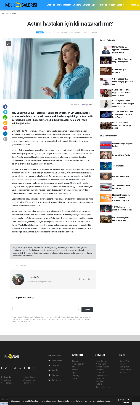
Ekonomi (51, 5)
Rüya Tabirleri (125, 370)
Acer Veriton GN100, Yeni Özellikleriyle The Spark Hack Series (122, 114)
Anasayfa (5, 13)
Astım (22, 150)
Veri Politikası (6, 383)
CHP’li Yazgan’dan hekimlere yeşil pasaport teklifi (122, 81)
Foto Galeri (55, 356)
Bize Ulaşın (55, 380)
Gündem (77, 5)
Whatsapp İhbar (29, 380)
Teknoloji (103, 5)
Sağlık (112, 5)
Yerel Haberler (64, 5)
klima (80, 138)
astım (61, 138)
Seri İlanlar (100, 381)
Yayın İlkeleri (6, 380)
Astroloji (123, 373)
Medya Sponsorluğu (120, 176)
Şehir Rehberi (101, 384)
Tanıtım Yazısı (118, 166)
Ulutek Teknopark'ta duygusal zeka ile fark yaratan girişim (121, 92)
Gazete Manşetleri (103, 387)
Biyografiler (125, 367)
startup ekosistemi (7, 403)
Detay (121, 400)
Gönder (87, 310)
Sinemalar (100, 378)
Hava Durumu (101, 361)
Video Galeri (55, 360)
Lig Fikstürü (100, 373)
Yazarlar (54, 365)
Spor (94, 5)
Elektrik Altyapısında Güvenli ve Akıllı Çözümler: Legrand (121, 198)
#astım (15, 266)
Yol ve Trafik (101, 364)
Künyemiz (54, 375)
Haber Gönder (28, 383)
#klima (23, 266)
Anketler (123, 364)
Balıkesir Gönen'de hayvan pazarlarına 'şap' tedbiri (122, 125)
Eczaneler (100, 370)
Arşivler (54, 370)
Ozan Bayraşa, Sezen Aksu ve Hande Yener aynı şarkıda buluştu (123, 103)
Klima (65, 214)
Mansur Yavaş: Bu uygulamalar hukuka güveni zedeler (120, 49)
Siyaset (86, 5)
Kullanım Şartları (29, 377)
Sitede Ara (124, 361)
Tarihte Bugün (102, 375)
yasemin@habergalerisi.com (39, 282)
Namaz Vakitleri (102, 367)
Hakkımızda (6, 377)
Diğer (120, 5)
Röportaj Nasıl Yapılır (121, 155)
